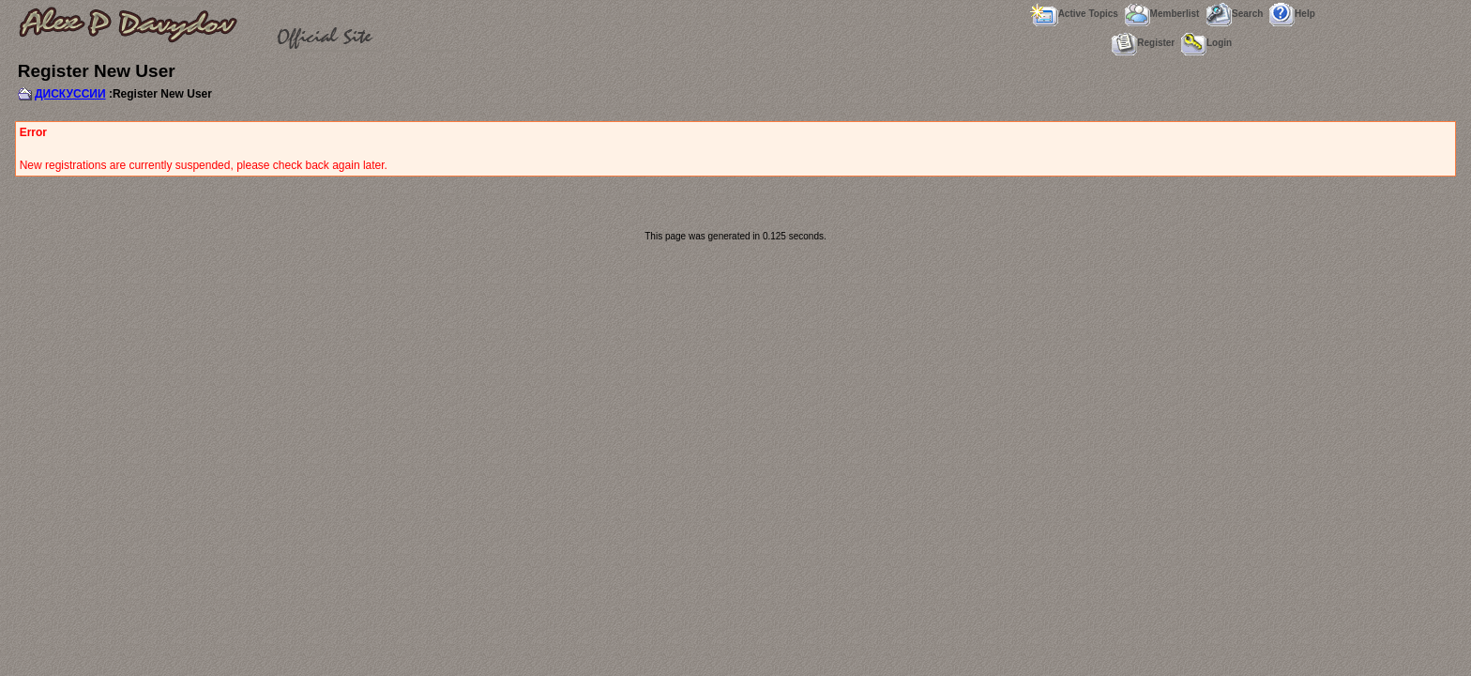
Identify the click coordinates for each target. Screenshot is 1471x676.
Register (1143, 43)
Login (1206, 43)
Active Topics (1073, 13)
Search (1234, 13)
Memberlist (1162, 13)
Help (1292, 13)
